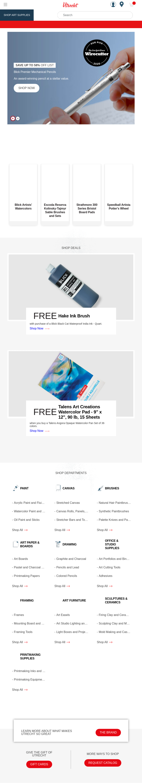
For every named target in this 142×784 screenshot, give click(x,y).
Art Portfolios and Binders (115, 558)
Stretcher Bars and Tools (72, 519)
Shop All (20, 530)
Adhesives (105, 575)
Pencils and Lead (67, 567)
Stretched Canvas (68, 502)
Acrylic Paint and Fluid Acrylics (31, 502)
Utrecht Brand (48, 15)
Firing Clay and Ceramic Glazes (116, 615)
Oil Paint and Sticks (27, 519)
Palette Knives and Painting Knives (116, 519)
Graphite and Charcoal (71, 558)
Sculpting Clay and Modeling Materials (116, 623)
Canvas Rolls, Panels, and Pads (73, 511)
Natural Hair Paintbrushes (116, 502)
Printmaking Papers (27, 575)
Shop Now (26, 88)
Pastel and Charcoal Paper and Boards (31, 567)
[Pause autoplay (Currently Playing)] (18, 118)
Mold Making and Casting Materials (116, 632)
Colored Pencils (66, 575)
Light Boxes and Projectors (73, 632)
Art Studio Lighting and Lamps (73, 623)
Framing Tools (23, 632)
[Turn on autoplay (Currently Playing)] (13, 118)
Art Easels (63, 615)
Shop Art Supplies (17, 15)
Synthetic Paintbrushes (114, 511)
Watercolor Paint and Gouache (31, 511)
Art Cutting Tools (109, 567)
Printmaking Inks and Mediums (31, 671)
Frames (19, 615)
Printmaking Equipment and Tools (31, 679)
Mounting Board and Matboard (31, 623)
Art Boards (21, 558)
